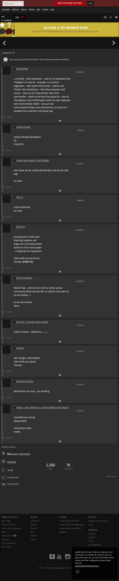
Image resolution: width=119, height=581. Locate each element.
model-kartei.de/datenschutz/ (87, 566)
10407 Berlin (24, 454)
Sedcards (6, 10)
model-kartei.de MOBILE (70, 528)
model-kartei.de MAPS (69, 521)
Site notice (6, 547)
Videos (24, 10)
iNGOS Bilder (22, 69)
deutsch (92, 534)
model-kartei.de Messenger (72, 525)
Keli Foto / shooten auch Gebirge (32, 322)
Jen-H (8, 20)
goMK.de (63, 532)
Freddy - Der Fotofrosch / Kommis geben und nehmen (42, 407)
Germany (14, 454)
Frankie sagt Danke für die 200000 (32, 160)
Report (10, 117)
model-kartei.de (56, 568)
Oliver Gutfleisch (24, 278)
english (91, 537)
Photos (15, 10)
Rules (4, 532)
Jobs (38, 10)
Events (45, 10)
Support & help (8, 525)
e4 (3, 16)
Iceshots (20, 348)
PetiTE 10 (20, 227)
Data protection (9, 543)
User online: (9, 536)
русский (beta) (95, 545)
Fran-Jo (19, 197)
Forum (31, 10)
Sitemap (5, 540)
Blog (52, 10)
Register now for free (70, 3)
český (91, 541)
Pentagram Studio (24, 381)
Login (90, 3)
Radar (33, 539)
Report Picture (111, 477)
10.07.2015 (11, 462)
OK (77, 571)
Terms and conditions (11, 528)
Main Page (6, 521)
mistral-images (23, 127)
